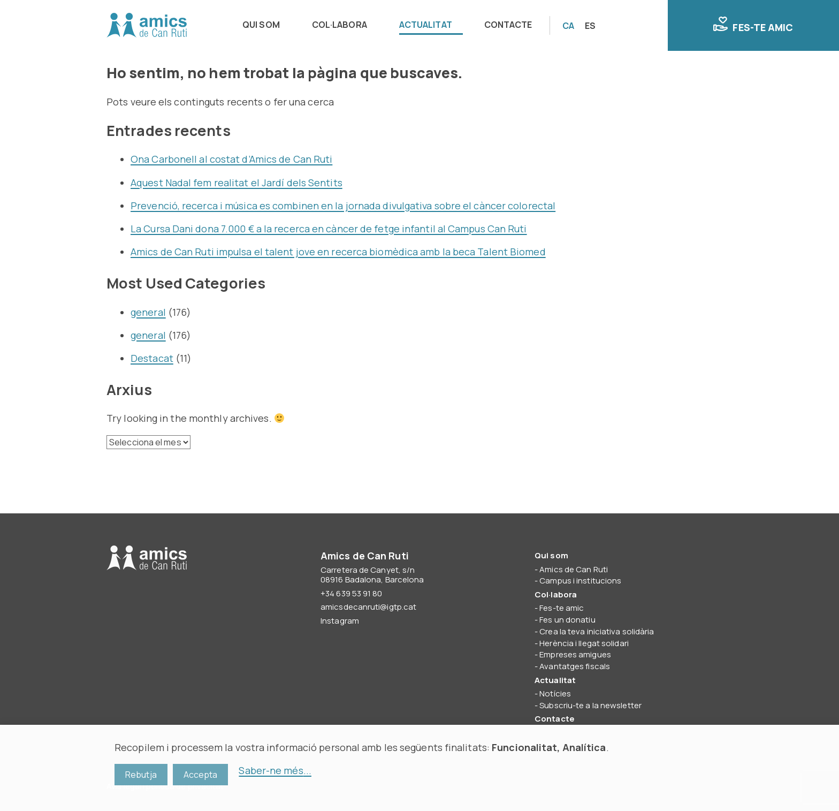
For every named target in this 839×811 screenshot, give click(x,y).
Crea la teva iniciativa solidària (596, 631)
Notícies (555, 693)
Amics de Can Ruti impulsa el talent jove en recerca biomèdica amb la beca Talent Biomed (338, 251)
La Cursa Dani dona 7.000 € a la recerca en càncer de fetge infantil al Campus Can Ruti (329, 228)
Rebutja (141, 774)
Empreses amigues (575, 654)
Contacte (508, 25)
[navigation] (391, 25)
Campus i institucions (580, 580)
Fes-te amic (753, 25)
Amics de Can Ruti (146, 26)
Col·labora (339, 25)
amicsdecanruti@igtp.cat (368, 606)
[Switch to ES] (590, 26)
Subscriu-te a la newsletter (590, 705)
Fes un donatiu (567, 619)
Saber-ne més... (275, 770)
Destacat (152, 358)
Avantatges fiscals (574, 666)
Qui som (261, 25)
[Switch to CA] (568, 26)
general (148, 312)
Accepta (201, 774)
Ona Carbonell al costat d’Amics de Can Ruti (231, 159)
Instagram (340, 620)
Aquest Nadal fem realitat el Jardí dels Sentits (236, 182)
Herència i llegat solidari (584, 643)
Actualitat (425, 25)
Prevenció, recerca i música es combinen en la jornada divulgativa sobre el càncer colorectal (343, 205)
